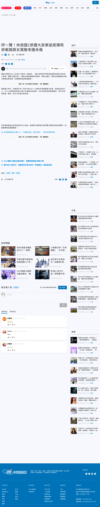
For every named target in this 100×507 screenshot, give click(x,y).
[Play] (3, 69)
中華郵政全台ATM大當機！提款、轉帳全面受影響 (88, 93)
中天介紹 (47, 489)
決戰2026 (27, 8)
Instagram (89, 474)
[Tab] (13, 312)
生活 (66, 8)
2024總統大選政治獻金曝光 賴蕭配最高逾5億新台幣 (25, 272)
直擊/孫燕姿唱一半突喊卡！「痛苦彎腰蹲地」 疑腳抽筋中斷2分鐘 (88, 339)
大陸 (77, 8)
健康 (88, 8)
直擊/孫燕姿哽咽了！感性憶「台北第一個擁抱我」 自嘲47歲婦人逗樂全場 (88, 349)
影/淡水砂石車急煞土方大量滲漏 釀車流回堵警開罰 (88, 278)
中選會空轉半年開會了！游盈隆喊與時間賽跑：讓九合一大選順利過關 (88, 183)
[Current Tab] (4, 312)
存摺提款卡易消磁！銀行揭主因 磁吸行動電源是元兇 (88, 113)
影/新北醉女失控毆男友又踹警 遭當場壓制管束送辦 (88, 217)
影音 (82, 8)
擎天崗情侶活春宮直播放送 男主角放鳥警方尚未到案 (88, 308)
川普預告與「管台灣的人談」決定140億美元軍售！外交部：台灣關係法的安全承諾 (88, 63)
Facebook (86, 474)
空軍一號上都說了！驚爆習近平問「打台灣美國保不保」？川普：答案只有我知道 (88, 73)
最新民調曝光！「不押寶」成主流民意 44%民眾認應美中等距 (88, 163)
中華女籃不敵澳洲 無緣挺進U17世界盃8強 (25, 260)
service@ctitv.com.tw (89, 501)
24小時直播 (32, 489)
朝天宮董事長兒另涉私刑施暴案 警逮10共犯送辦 (88, 258)
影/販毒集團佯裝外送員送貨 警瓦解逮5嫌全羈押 (88, 268)
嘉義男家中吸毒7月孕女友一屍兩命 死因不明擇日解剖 (87, 247)
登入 (95, 2)
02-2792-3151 (87, 499)
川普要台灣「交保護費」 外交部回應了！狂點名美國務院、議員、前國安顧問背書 (59, 249)
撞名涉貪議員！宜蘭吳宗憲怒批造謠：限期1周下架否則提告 (88, 133)
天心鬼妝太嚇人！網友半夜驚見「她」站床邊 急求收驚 (88, 389)
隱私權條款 (47, 496)
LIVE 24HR (6, 8)
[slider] (24, 68)
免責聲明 (47, 499)
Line (92, 474)
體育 (61, 8)
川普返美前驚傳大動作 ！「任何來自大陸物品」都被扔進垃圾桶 (88, 83)
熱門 (40, 8)
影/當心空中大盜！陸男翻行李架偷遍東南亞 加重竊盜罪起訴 (59, 272)
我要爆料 (63, 496)
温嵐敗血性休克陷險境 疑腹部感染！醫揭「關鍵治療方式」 (88, 399)
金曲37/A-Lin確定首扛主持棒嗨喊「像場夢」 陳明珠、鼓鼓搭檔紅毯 (88, 430)
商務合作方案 (48, 501)
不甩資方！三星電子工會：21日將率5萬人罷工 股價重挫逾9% (88, 153)
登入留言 (63, 287)
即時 (35, 8)
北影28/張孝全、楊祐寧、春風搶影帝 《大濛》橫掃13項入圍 (88, 419)
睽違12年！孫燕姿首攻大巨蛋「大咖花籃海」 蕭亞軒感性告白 (88, 359)
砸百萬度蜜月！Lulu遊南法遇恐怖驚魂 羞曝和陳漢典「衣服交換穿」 (88, 379)
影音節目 (31, 491)
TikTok (95, 474)
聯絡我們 (63, 494)
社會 (51, 8)
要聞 (45, 8)
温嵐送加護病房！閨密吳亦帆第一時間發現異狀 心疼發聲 (88, 369)
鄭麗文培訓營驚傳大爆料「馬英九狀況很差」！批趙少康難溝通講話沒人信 (88, 173)
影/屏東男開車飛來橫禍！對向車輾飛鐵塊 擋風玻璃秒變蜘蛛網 (88, 298)
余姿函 (22, 60)
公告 (61, 489)
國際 (72, 8)
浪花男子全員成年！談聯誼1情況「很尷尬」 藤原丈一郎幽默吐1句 (59, 260)
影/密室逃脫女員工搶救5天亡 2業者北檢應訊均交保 (88, 237)
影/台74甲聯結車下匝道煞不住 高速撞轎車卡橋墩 (88, 288)
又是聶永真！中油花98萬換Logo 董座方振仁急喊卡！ (88, 103)
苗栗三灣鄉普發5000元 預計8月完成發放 (88, 143)
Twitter (83, 474)
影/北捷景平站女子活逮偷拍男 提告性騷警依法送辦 (88, 227)
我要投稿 (63, 499)
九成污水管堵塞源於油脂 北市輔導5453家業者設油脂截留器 (88, 123)
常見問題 (63, 491)
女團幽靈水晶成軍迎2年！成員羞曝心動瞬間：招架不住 (87, 409)
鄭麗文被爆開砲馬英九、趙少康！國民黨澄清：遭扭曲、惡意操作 (88, 53)
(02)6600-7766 (84, 494)
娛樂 (56, 8)
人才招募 (47, 491)
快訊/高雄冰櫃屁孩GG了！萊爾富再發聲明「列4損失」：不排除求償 (25, 249)
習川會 (18, 8)
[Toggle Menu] (97, 8)
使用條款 (47, 494)
